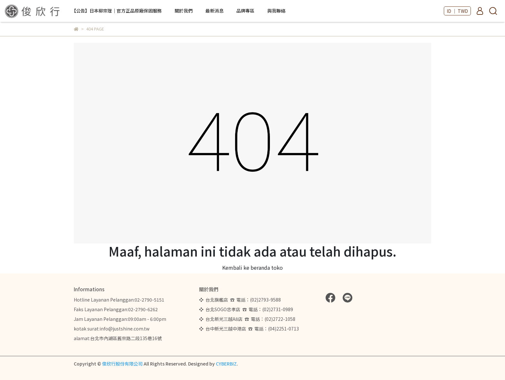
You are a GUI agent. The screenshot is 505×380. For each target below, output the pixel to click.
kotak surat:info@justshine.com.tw (111, 328)
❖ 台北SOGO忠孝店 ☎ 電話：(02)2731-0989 (246, 309)
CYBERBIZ (226, 363)
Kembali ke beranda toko (252, 267)
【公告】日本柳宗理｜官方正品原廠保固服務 (116, 10)
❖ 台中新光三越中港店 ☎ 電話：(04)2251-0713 (249, 328)
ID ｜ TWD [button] (457, 11)
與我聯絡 (276, 10)
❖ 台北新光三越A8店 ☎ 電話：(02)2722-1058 (247, 319)
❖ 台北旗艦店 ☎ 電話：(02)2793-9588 (241, 299)
